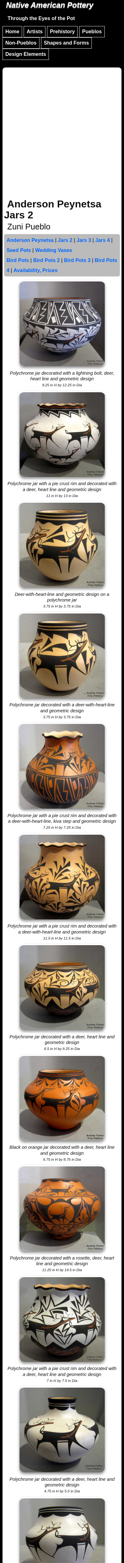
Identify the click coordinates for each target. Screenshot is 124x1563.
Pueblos (92, 31)
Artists (35, 31)
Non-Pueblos (21, 42)
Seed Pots (19, 250)
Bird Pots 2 (46, 260)
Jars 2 (65, 240)
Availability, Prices (36, 270)
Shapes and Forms (66, 42)
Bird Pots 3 (77, 260)
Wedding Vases (53, 250)
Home (12, 31)
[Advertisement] (62, 133)
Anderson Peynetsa (30, 240)
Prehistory (62, 31)
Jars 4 (102, 240)
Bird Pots (18, 260)
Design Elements (25, 54)
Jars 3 (84, 240)
